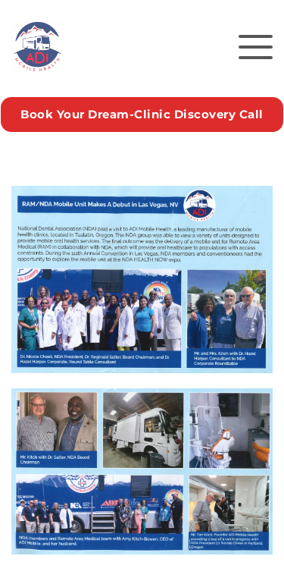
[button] (256, 47)
